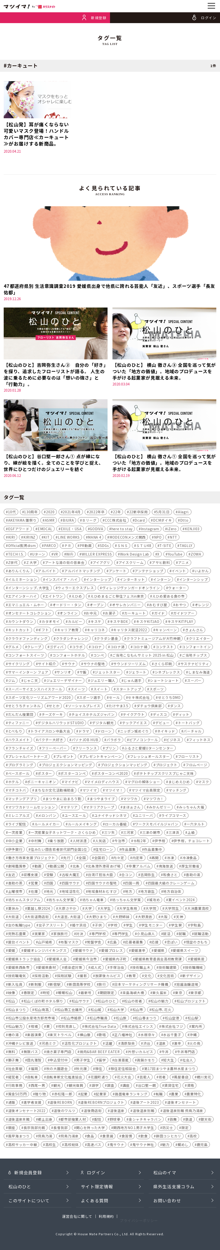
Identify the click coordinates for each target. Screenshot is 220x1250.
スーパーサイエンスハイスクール (35, 689)
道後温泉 (117, 1111)
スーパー (194, 681)
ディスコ (160, 715)
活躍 (108, 1044)
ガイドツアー (183, 613)
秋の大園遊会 (57, 1069)
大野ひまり (98, 917)
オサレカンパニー (126, 605)
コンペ (98, 656)
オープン (97, 605)
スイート (100, 689)
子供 (98, 926)
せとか (54, 706)
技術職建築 (168, 968)
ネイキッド (166, 731)
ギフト (43, 630)
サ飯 (83, 672)
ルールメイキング (82, 824)
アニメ (183, 563)
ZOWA (196, 554)
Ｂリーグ (89, 521)
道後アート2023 (145, 1103)
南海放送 (166, 866)
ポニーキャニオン (41, 782)
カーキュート (135, 613)
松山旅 (121, 1018)
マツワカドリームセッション (31, 807)
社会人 (187, 1061)
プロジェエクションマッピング (67, 765)
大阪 (164, 917)
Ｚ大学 (31, 563)
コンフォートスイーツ (26, 656)
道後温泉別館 (143, 1111)
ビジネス (173, 740)
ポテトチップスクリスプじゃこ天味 (165, 774)
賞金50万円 (17, 1094)
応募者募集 (134, 942)
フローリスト (189, 757)
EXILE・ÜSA (71, 529)
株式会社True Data (100, 1027)
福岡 (34, 1069)
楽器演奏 (34, 1035)
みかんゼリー (160, 807)
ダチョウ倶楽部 (149, 706)
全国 (82, 858)
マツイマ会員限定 (145, 791)
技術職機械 (194, 968)
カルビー (75, 622)
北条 (76, 866)
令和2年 (139, 841)
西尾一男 (38, 1086)
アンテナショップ (149, 571)
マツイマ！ (114, 791)
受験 (49, 875)
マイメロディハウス (103, 782)
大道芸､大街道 (69, 917)
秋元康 (81, 1069)
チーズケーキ (52, 715)
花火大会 (124, 1077)
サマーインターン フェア (28, 672)
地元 (49, 892)
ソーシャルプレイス (84, 706)
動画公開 (57, 866)
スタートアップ (128, 689)
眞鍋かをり (146, 1061)
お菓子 (110, 613)
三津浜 (174, 833)
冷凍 (170, 858)
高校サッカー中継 (22, 1145)
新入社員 (15, 985)
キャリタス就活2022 (130, 630)
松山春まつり (146, 1018)
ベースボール (19, 774)
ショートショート (164, 681)
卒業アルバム (139, 866)
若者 (162, 1077)
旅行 (102, 985)
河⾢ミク (49, 1044)
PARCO (50, 546)
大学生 (105, 909)
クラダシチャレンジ (72, 639)
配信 (97, 1120)
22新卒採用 (138, 512)
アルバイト (47, 571)
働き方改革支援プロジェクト (31, 858)
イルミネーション (22, 580)
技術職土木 (141, 968)
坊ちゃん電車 (93, 900)
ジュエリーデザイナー (64, 681)
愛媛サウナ (84, 951)
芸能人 (145, 1077)
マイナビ (71, 782)
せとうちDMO (169, 698)
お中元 (91, 613)
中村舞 (36, 841)
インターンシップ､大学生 (28, 588)
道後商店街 (93, 1111)
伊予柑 (160, 841)
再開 (154, 858)
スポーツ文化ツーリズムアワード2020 (39, 698)
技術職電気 (17, 976)
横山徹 (85, 1035)
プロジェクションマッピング (123, 765)
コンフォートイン (196, 647)
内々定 (118, 858)
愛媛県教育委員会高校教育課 (158, 959)
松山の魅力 (159, 1001)
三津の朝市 (151, 833)
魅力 (165, 1145)
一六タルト (195, 824)
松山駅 (193, 1018)
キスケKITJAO (147, 622)
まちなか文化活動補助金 (54, 791)
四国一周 (132, 883)
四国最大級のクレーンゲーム (171, 883)
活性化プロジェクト (80, 1044)
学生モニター (152, 926)
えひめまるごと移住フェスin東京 (117, 596)
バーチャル (192, 731)
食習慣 (127, 1136)
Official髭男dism (22, 546)
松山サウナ (81, 1001)
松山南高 (41, 1010)
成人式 (96, 968)
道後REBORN (61, 1103)
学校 (113, 926)
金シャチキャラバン (145, 1120)
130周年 (31, 512)
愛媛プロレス (112, 951)
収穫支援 (31, 875)
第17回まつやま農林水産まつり (169, 1069)
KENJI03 (192, 529)
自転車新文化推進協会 (64, 1077)
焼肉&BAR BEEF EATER (100, 1052)
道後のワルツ (64, 1111)
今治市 (119, 841)
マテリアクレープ (100, 807)
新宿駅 (55, 985)
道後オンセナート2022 (27, 1111)
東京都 (195, 993)
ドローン (104, 731)
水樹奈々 (148, 1035)
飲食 (144, 1136)
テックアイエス (134, 723)
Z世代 (13, 563)
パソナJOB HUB (85, 740)
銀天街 (206, 1120)
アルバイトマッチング (82, 571)
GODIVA (96, 529)
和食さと (170, 875)
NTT (173, 537)
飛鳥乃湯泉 (70, 1136)
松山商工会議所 (69, 1010)
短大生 (168, 1061)
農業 (174, 1094)
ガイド (159, 613)
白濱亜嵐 (121, 1061)
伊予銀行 (15, 850)
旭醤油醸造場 (187, 985)
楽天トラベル (60, 1035)
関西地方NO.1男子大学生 (133, 1128)
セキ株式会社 (139, 698)
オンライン (69, 613)
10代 (12, 512)
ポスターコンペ (73, 774)
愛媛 (11, 951)
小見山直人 (146, 934)
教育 (132, 976)
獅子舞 (13, 1061)
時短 (46, 993)
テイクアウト (133, 715)
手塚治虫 (117, 968)
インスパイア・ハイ (61, 580)
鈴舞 (173, 1120)
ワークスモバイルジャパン (156, 824)
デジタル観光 (103, 723)
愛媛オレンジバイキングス (45, 951)
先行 (66, 858)
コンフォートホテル (68, 656)
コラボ (77, 647)
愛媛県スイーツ (185, 951)
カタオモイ (51, 622)
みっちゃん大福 (191, 807)
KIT (46, 537)
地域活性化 (71, 892)
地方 (128, 892)
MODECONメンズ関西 (128, 537)
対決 (79, 934)
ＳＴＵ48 (143, 546)
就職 (182, 934)
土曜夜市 (15, 892)
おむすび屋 (158, 605)
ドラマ (84, 731)
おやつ (180, 605)
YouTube (175, 554)
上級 (191, 833)
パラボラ (114, 740)
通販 (11, 1103)
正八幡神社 (123, 1035)
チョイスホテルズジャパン (93, 715)
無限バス (31, 1052)
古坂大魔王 (71, 875)
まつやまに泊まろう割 (63, 799)
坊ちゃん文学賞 (61, 900)
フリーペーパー (54, 748)
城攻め (154, 900)
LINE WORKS (69, 537)
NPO (158, 537)
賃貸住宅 (171, 1086)
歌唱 (102, 1035)
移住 (98, 1069)
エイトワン (54, 596)
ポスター (45, 774)
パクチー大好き (50, 740)
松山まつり (17, 1010)
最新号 (86, 993)
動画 (38, 866)
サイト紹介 (47, 664)
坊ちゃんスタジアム (24, 900)
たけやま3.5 (118, 706)
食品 (90, 1136)
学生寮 (176, 926)
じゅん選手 (132, 681)
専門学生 (121, 934)
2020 (50, 512)
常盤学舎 (94, 942)
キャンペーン (166, 630)
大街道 (13, 917)
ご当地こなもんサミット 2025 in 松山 (142, 656)
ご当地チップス (194, 656)
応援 (154, 942)
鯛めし (183, 1145)
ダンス (175, 706)
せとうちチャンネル (24, 706)
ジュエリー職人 (102, 681)
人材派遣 (80, 841)
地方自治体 (172, 892)
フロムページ (196, 765)
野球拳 (115, 1120)
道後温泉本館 (19, 1120)
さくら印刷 (163, 664)
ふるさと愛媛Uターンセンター (148, 748)
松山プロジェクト (191, 1001)
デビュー (162, 723)
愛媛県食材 (47, 968)
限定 (185, 1128)
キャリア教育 (68, 630)
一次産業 (15, 833)
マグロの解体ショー (143, 782)
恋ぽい (172, 942)
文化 (147, 976)
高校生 (50, 1145)
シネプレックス (167, 672)
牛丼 (165, 1052)
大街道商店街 (38, 917)
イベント (179, 571)
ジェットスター (107, 672)
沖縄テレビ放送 (20, 1044)
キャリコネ (96, 630)
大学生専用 (128, 909)
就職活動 (201, 934)
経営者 (13, 1077)
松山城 (96, 1010)
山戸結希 (45, 942)
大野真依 (145, 917)
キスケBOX (119, 622)
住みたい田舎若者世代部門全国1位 (59, 850)
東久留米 (159, 993)
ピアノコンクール (143, 740)
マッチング (178, 791)
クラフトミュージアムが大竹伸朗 (153, 639)
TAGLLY (186, 546)
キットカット (19, 630)
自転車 (32, 1077)
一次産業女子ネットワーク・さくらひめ (63, 833)
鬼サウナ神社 (143, 1145)
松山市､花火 (161, 1010)
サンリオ (64, 672)
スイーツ (78, 689)
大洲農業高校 (198, 909)
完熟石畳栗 (17, 934)
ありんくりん (19, 571)
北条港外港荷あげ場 (104, 866)
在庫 (34, 892)
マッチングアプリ (22, 799)
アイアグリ (101, 563)
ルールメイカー (47, 824)
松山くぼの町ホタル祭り (43, 1001)
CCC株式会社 (115, 521)
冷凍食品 (189, 858)
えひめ (76, 596)
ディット (182, 715)
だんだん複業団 (20, 715)
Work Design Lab (134, 554)
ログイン (93, 1183)
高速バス (94, 1145)
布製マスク (70, 942)
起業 (84, 1094)
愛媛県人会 (58, 959)
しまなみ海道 (199, 672)
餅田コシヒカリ (168, 1136)
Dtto (184, 521)
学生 (129, 926)
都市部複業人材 (73, 1120)
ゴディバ (56, 647)
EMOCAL (45, 529)
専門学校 (99, 934)
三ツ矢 (109, 833)
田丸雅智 (34, 1061)
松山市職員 (99, 1018)
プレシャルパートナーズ (28, 757)
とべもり (15, 731)
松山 (11, 1001)
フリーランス (86, 748)
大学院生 (172, 909)
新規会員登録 (25, 1183)
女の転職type (19, 926)
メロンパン (47, 816)
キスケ (96, 622)
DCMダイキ (162, 521)
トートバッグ (189, 723)
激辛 (177, 1044)
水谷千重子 (172, 1035)
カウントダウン (20, 622)
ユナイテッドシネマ (110, 816)
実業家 (39, 934)
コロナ (96, 647)
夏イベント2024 (181, 900)
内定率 (137, 858)
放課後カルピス (108, 976)
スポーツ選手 (90, 698)
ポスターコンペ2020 (111, 774)
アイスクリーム (131, 563)
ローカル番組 (116, 824)
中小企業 (15, 841)
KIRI (11, 537)
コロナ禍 (140, 647)
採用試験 (64, 976)
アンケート (117, 571)
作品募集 (128, 850)
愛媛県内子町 (116, 959)
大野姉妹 (122, 917)
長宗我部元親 (34, 1128)
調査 (110, 1086)
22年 (117, 512)
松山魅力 (15, 1027)
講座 (126, 1086)
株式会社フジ (172, 1027)
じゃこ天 (31, 681)
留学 (102, 1061)
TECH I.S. (16, 554)
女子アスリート (51, 926)
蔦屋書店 (181, 1077)
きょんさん (194, 630)
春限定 (29, 993)
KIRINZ (29, 537)
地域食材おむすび (102, 892)
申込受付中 (59, 1061)
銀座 (11, 1128)
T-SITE (165, 546)
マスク (203, 782)
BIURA (68, 521)
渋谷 (146, 1044)
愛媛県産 (197, 959)
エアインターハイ (22, 596)
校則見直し (67, 1027)
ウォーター (177, 588)
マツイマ (89, 791)
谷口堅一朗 (147, 1086)
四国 (49, 883)
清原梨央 (128, 1044)
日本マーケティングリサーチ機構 (141, 985)
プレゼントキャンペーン (102, 757)
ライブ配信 (17, 824)
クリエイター (199, 639)
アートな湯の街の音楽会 (65, 563)
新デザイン (191, 976)
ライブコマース (173, 816)
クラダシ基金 (107, 639)
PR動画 (86, 546)
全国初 (99, 858)
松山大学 (117, 1010)
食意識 (107, 1136)
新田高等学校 (80, 985)
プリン (110, 748)
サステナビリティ (194, 664)
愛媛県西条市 (19, 968)
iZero (171, 529)
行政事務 (15, 1086)
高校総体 (71, 1145)
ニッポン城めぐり (134, 731)
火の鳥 (194, 1044)
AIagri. (183, 512)
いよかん (201, 571)
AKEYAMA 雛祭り (22, 521)
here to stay (122, 529)
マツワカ (130, 799)
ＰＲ (67, 546)
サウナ (69, 664)
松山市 (137, 1010)
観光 (57, 1086)
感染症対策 (73, 968)
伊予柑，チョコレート (191, 841)
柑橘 (34, 1027)
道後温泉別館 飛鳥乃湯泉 (183, 1111)
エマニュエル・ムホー (26, 605)
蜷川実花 (204, 1077)
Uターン (38, 554)
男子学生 (83, 1061)
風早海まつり (19, 1136)
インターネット (132, 580)
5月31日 (163, 512)
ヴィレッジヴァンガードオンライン (131, 588)
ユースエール (75, 816)
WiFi (69, 554)
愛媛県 (159, 951)
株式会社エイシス (138, 1027)
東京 (178, 993)
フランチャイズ (20, 748)
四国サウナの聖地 (102, 883)
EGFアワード (19, 529)
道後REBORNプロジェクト (102, 1103)
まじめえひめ (179, 782)
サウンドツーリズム (129, 664)
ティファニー (19, 723)
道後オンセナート (181, 1103)
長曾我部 (60, 1128)
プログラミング (20, 765)
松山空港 (172, 1018)
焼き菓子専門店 (59, 1052)
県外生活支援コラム (174, 1197)
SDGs (104, 546)
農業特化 (194, 1094)
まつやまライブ (102, 799)
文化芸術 (167, 976)
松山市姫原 (72, 1018)
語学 (95, 1086)
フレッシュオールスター (150, 757)
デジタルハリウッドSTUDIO (61, 723)
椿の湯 (13, 1035)
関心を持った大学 (90, 1128)
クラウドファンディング (28, 639)
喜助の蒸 (15, 883)
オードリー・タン (66, 605)
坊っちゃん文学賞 (126, 900)
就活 (166, 934)
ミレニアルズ (19, 816)
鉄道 (188, 1120)
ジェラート (137, 672)
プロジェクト (166, 765)
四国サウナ (71, 883)
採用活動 (41, 976)
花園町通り (100, 1077)
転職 (159, 1094)
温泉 (162, 1044)
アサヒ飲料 (161, 563)
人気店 (100, 841)
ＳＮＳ (122, 546)
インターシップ (98, 580)
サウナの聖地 (94, 664)
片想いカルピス (140, 1052)
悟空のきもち (197, 942)
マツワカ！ (155, 799)
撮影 (83, 976)
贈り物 (40, 1094)
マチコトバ (17, 791)
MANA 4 (94, 537)
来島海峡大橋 (133, 993)
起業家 (101, 1094)
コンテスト (164, 647)
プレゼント (65, 757)
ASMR (50, 521)
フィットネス (199, 740)
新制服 (36, 985)
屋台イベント (19, 942)
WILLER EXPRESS (97, 554)
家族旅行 (60, 934)
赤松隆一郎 (63, 1094)
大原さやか (67, 909)
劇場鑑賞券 (17, 866)
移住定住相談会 (123, 1069)
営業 (34, 883)
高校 (193, 1136)
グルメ (13, 647)
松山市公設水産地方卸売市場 (31, 1018)
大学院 (150, 909)
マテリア (70, 807)
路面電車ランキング (131, 1094)
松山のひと (107, 1001)
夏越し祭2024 (38, 909)
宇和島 (195, 926)
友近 (11, 875)
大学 (88, 909)
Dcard (140, 521)
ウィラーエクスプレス (76, 588)
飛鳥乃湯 (45, 1136)
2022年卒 (97, 512)
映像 (11, 993)
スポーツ (156, 689)
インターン (162, 580)
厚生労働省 (190, 866)
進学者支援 (33, 1103)
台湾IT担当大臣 (100, 875)
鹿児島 (202, 1145)
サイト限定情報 (97, 1197)
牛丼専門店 (186, 1052)
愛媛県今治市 (86, 959)
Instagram (150, 529)
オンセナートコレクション (29, 613)
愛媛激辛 (138, 951)
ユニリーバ (144, 816)
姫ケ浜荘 (79, 926)
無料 (11, 1052)
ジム (11, 681)
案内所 (196, 1027)
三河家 (128, 833)
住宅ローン (104, 850)
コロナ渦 (117, 647)
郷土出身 (45, 1120)
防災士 (167, 1128)
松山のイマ (164, 1183)
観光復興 (76, 1086)
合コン (126, 875)
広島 (113, 942)
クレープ (34, 647)
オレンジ (202, 605)
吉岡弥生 (148, 875)
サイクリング (19, 664)
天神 (179, 917)
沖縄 (193, 1035)
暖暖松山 (65, 993)
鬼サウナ (117, 1145)
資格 (190, 1086)
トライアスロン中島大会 (50, 731)
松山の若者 (133, 1001)
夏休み (13, 909)
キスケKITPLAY (180, 622)
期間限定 (107, 993)
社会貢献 (15, 1069)
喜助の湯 (193, 875)
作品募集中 (153, 850)
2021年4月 (72, 512)
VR (56, 554)
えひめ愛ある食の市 (168, 596)
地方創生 (148, 892)
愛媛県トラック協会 (24, 959)
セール (114, 698)
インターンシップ (193, 580)
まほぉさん (132, 807)
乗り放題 (57, 841)
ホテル (13, 782)
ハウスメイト (19, 740)
